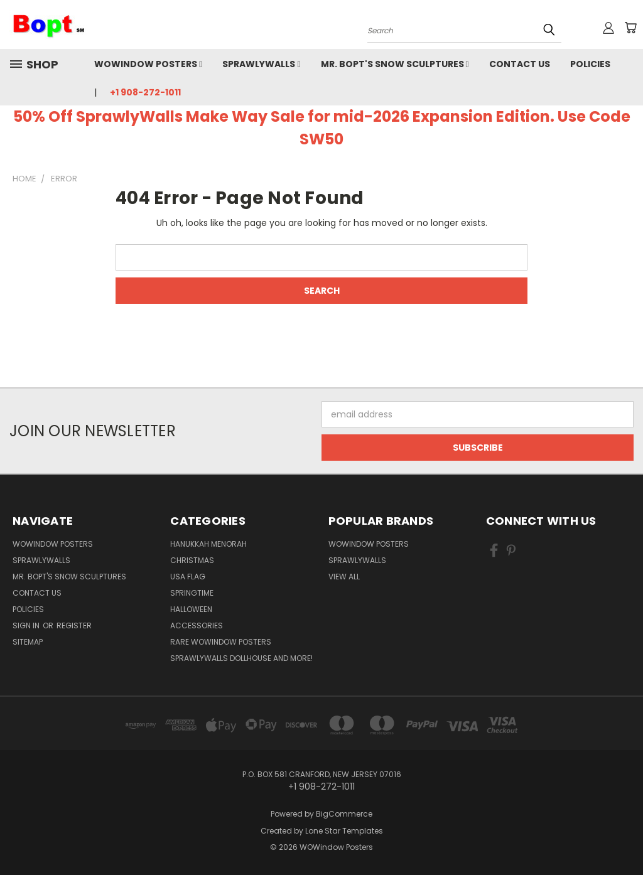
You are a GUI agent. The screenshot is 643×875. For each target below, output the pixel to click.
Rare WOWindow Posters (220, 641)
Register (74, 625)
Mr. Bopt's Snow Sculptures (395, 64)
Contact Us (519, 64)
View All (344, 576)
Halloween (191, 609)
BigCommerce (344, 813)
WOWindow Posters (148, 64)
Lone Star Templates (344, 830)
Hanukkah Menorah (208, 544)
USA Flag (187, 576)
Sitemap (28, 641)
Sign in (27, 625)
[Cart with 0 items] (630, 27)
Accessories (196, 625)
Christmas (192, 560)
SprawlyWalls (261, 64)
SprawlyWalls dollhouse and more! (241, 658)
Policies (590, 64)
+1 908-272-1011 (145, 92)
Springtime (191, 593)
